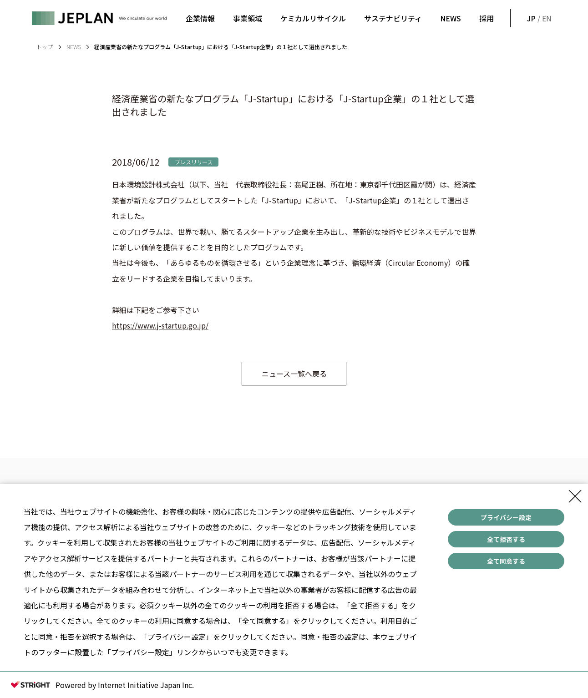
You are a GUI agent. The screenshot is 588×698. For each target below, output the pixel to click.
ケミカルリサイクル (313, 18)
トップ (44, 47)
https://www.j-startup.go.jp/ (160, 325)
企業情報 (200, 18)
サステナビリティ (393, 18)
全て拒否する (506, 539)
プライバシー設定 (506, 517)
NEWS (450, 18)
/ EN (538, 18)
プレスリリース (194, 162)
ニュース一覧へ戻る (294, 373)
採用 (486, 18)
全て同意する (506, 561)
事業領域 (247, 18)
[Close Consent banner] (575, 496)
